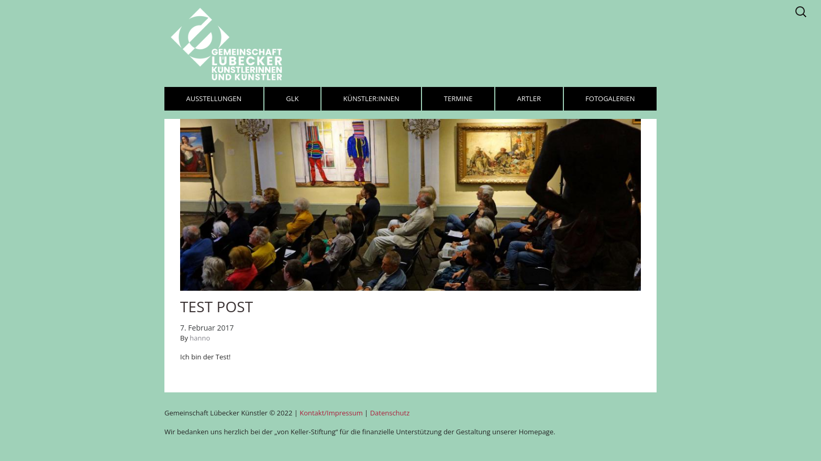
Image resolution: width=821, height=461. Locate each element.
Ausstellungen (214, 98)
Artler (529, 98)
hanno (200, 338)
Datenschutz (390, 413)
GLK (292, 98)
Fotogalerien (610, 98)
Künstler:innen (371, 98)
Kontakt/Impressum (330, 413)
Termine (458, 98)
